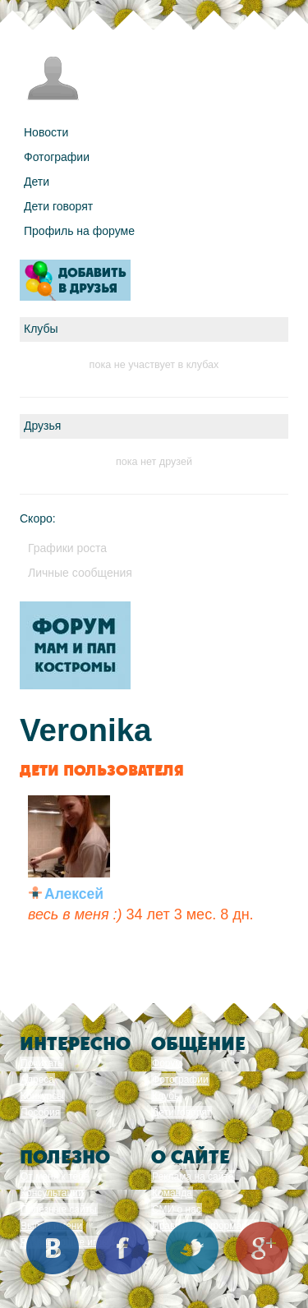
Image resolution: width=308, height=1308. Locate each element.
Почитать (42, 1063)
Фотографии (57, 157)
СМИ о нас (176, 1209)
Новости (46, 132)
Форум (167, 1063)
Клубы (167, 1096)
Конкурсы (42, 1096)
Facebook (122, 1248)
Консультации (52, 1193)
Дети (36, 181)
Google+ (262, 1248)
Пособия (40, 1112)
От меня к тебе (55, 1176)
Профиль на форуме (79, 230)
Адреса (37, 1079)
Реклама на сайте (193, 1176)
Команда (172, 1193)
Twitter (192, 1248)
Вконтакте (52, 1248)
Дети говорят (58, 206)
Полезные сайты (59, 1209)
